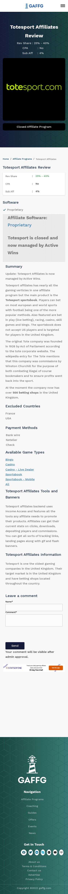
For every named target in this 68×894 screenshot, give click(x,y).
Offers (32, 819)
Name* (9, 602)
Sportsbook (13, 474)
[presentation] (33, 635)
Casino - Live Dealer (19, 469)
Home (6, 159)
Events (32, 826)
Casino (10, 464)
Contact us (34, 870)
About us (34, 861)
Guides (32, 812)
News (32, 833)
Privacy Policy (34, 879)
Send (14, 645)
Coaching (32, 806)
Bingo (9, 459)
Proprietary (20, 225)
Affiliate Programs (22, 159)
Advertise (34, 874)
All (7, 484)
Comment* (11, 612)
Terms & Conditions (34, 866)
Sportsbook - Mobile (20, 479)
